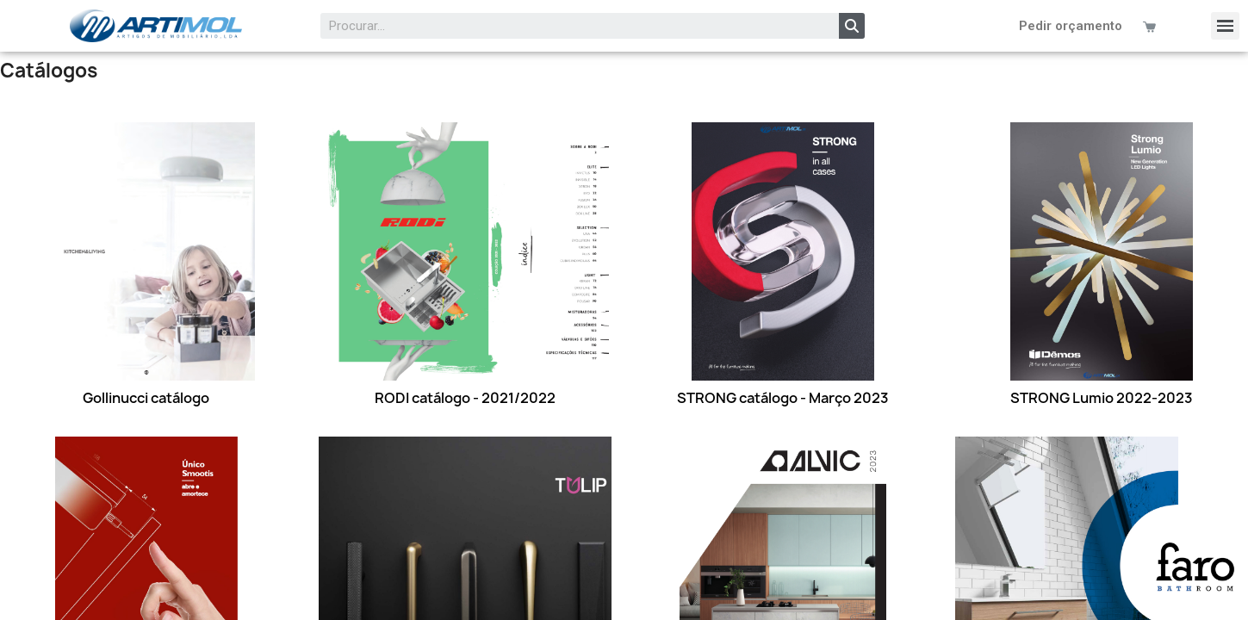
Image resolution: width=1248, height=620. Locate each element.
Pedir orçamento (1070, 26)
